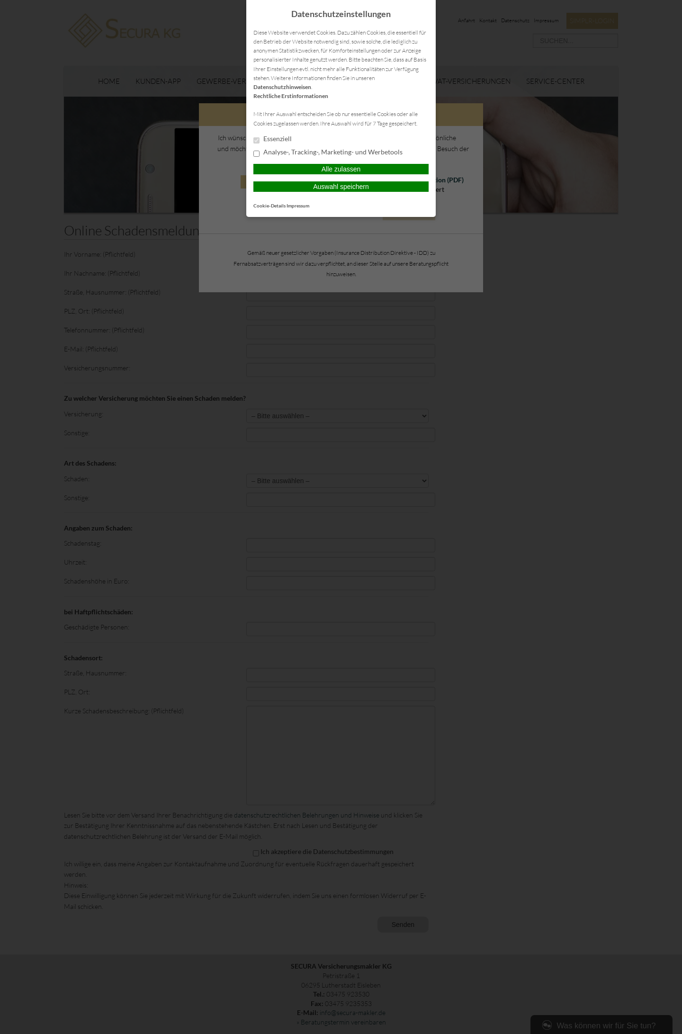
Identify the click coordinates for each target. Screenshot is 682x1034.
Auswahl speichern (341, 186)
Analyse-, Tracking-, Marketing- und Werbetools (328, 152)
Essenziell (272, 139)
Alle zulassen (341, 169)
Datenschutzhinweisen (282, 86)
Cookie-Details (269, 205)
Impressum (298, 205)
